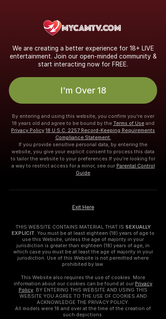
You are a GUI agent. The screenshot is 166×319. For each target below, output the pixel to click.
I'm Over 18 (83, 90)
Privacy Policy (27, 130)
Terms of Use (128, 123)
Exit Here (83, 207)
